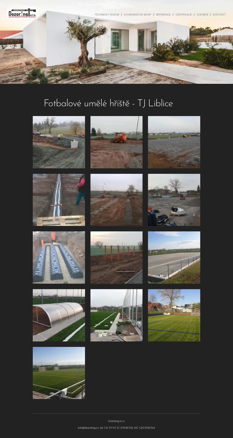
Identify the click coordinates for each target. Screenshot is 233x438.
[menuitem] (109, 14)
